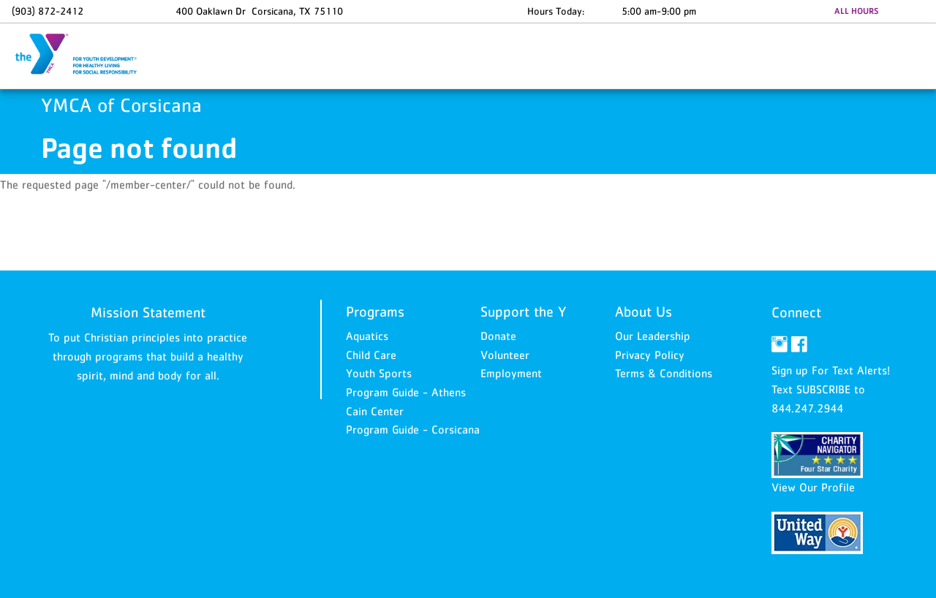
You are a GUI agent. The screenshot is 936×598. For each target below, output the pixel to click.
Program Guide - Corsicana (413, 429)
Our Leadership (652, 335)
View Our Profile (813, 486)
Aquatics (367, 335)
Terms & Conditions (663, 372)
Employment (511, 372)
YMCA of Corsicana (85, 55)
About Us (643, 311)
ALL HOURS (856, 11)
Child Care (371, 354)
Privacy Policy (649, 354)
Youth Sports (379, 372)
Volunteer (504, 354)
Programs (375, 311)
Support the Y (523, 311)
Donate (498, 335)
